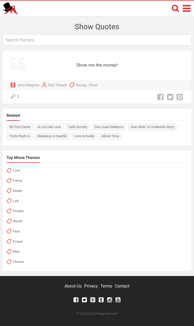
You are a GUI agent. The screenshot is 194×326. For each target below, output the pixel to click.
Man (16, 251)
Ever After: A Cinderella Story (152, 127)
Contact (122, 286)
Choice (18, 261)
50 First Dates (19, 127)
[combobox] (97, 40)
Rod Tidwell (57, 85)
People (18, 211)
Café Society (77, 127)
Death (17, 191)
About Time (110, 136)
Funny (17, 180)
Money (81, 85)
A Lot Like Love (49, 127)
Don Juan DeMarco (108, 127)
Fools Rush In (19, 136)
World (17, 221)
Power (18, 241)
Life (16, 201)
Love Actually (84, 136)
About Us (73, 286)
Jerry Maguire (28, 85)
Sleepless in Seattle (52, 136)
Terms (106, 286)
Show (93, 85)
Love (16, 170)
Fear (16, 231)
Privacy (91, 286)
